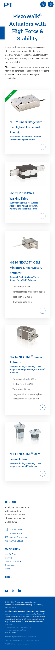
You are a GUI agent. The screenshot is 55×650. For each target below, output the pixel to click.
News (7, 569)
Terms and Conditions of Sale (15, 630)
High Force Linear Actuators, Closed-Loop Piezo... (22, 640)
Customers (10, 565)
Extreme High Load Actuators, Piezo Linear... (21, 637)
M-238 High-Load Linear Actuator (17, 644)
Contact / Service (13, 561)
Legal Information (11, 627)
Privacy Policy (24, 627)
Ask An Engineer (12, 554)
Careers (8, 558)
